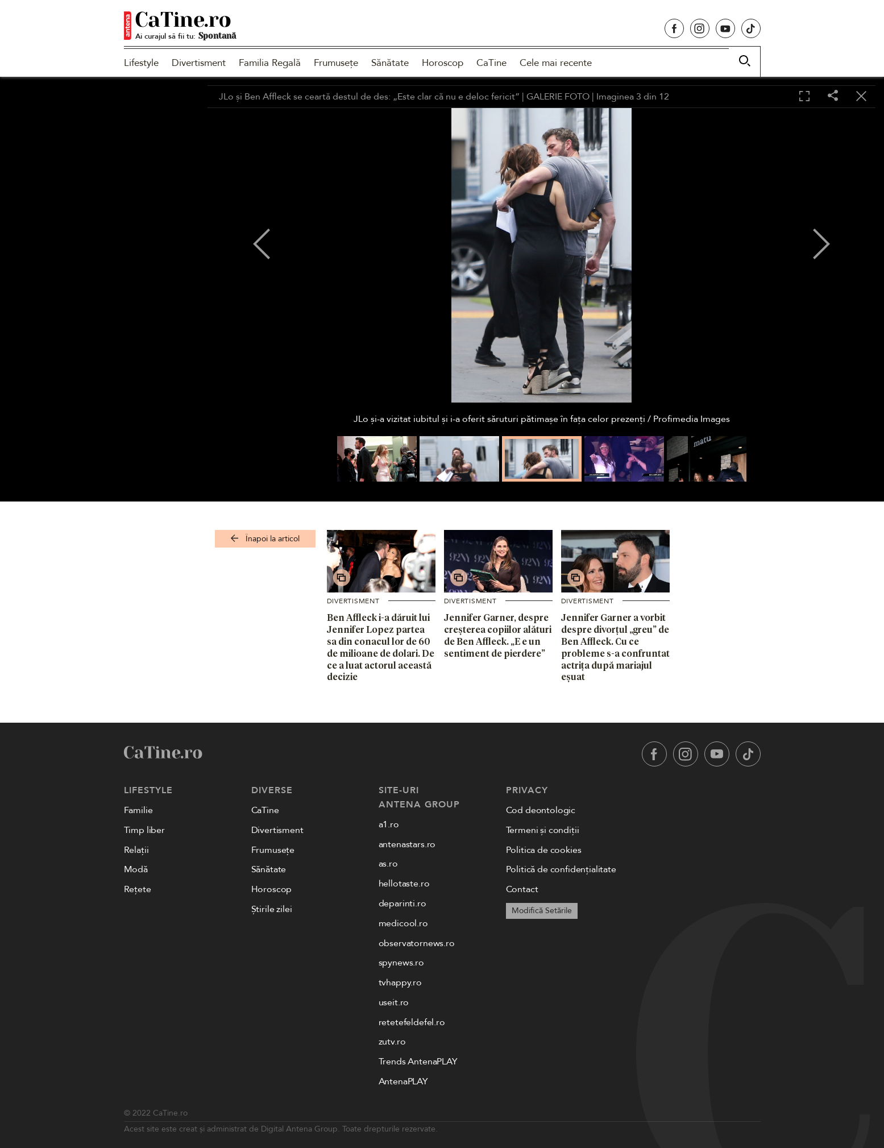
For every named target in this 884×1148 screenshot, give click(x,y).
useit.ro (394, 1002)
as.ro (388, 863)
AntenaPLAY (403, 1081)
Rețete (137, 889)
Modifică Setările (542, 910)
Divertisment (199, 62)
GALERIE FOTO (558, 96)
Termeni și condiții (542, 830)
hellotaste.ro (404, 883)
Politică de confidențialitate (561, 869)
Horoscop (442, 62)
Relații (136, 850)
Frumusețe (336, 62)
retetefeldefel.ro (412, 1022)
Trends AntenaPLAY (418, 1061)
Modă (136, 869)
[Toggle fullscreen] (804, 96)
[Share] (833, 96)
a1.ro (389, 824)
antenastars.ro (407, 844)
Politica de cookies (544, 850)
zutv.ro (392, 1041)
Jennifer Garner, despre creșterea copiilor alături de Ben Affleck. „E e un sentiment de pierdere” (497, 635)
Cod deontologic (541, 810)
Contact (522, 889)
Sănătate (390, 62)
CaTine (491, 62)
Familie (138, 810)
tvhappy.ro (400, 982)
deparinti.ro (402, 903)
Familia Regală (270, 62)
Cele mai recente (556, 62)
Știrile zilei (271, 909)
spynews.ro (401, 962)
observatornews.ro (417, 943)
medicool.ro (403, 923)
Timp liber (144, 830)
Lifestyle (141, 62)
